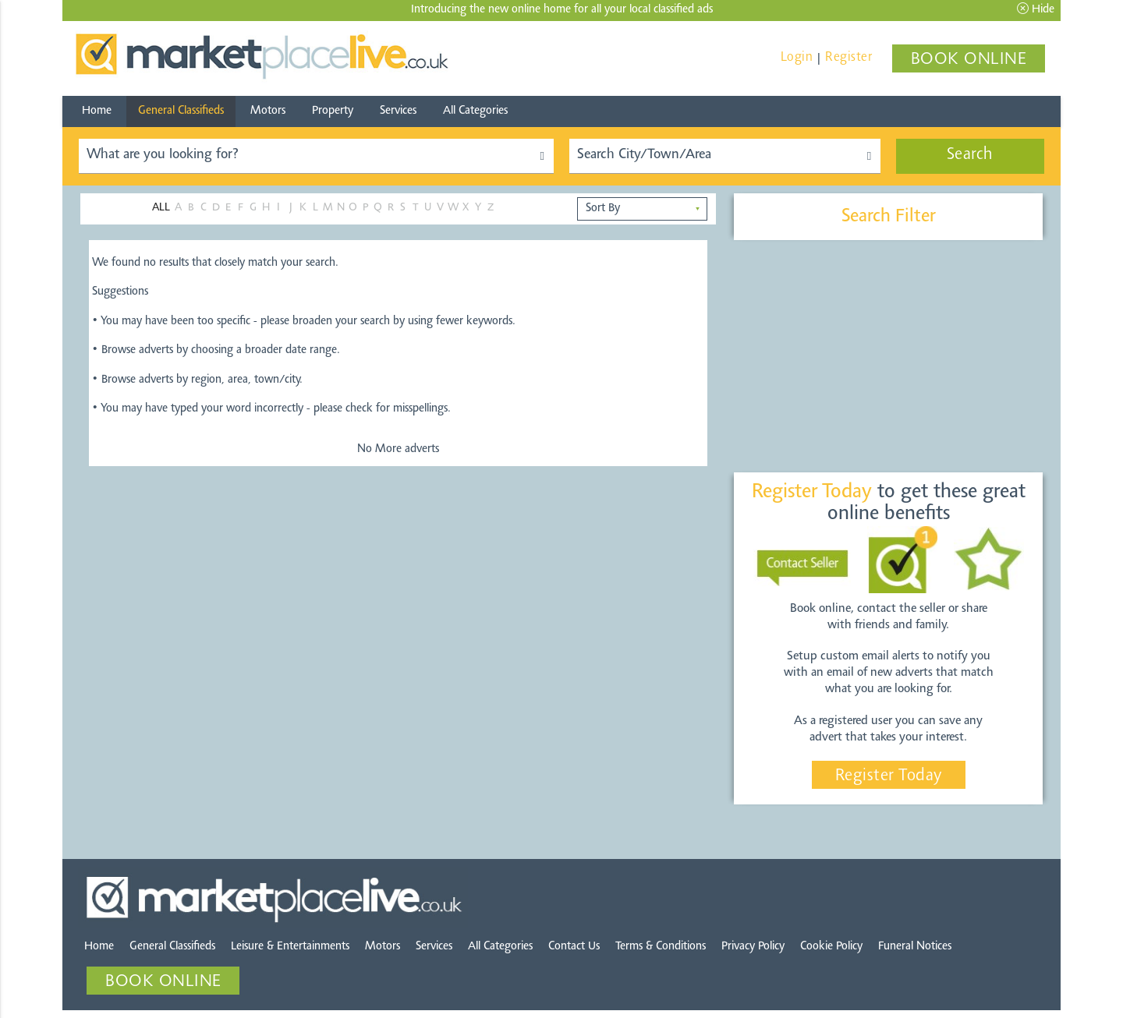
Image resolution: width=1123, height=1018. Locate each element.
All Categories (475, 111)
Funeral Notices (914, 947)
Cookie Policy (831, 947)
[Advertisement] (888, 357)
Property (332, 111)
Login (797, 57)
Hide (1035, 9)
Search (970, 155)
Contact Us (574, 947)
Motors (267, 111)
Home (97, 111)
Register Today (888, 776)
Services (398, 111)
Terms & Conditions (660, 947)
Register (848, 57)
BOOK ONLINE (969, 60)
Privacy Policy (753, 947)
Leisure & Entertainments (290, 947)
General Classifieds (181, 111)
